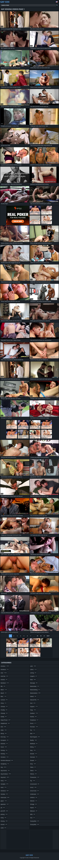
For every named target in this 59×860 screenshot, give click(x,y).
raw (32, 733)
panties (33, 716)
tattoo (33, 770)
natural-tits (34, 700)
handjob (5, 784)
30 (40, 636)
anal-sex (5, 676)
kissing (4, 821)
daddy (4, 716)
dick (3, 727)
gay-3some (5, 770)
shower (33, 760)
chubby (4, 710)
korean (4, 824)
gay (4, 767)
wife (32, 814)
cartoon (4, 700)
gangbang (5, 764)
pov (32, 730)
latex (3, 828)
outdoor (34, 713)
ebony (4, 733)
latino (33, 669)
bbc (3, 686)
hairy (4, 780)
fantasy (4, 750)
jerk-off (4, 811)
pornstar (34, 727)
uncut (33, 787)
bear (4, 696)
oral (33, 703)
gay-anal (5, 777)
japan (4, 801)
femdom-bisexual (7, 760)
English (57, 1)
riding (33, 747)
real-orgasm (35, 737)
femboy (4, 753)
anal (4, 673)
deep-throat (6, 720)
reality (33, 740)
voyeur (33, 807)
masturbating (35, 689)
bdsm (4, 689)
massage (34, 683)
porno (33, 723)
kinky (4, 818)
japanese (5, 804)
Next (48, 636)
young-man (34, 821)
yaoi (32, 818)
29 (37, 636)
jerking (4, 814)
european (5, 740)
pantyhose (34, 720)
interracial (5, 797)
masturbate (34, 686)
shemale (34, 757)
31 (44, 636)
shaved (33, 753)
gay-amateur (6, 774)
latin (33, 666)
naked (33, 696)
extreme (4, 743)
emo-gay (5, 737)
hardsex (4, 794)
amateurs (5, 669)
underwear (34, 794)
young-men (34, 824)
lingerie (33, 676)
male (33, 679)
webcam (34, 811)
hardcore (5, 791)
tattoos (33, 774)
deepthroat (5, 723)
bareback (5, 683)
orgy (33, 710)
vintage (33, 804)
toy (32, 780)
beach (4, 693)
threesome (35, 777)
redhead (34, 743)
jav (3, 807)
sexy (33, 750)
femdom (5, 757)
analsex (4, 679)
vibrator (33, 801)
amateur (5, 666)
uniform (33, 797)
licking (33, 673)
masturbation (35, 693)
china (4, 703)
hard (4, 787)
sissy (33, 764)
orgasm (34, 706)
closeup (4, 713)
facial (4, 747)
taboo (33, 767)
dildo (4, 730)
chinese (4, 706)
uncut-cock (34, 791)
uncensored (35, 784)
